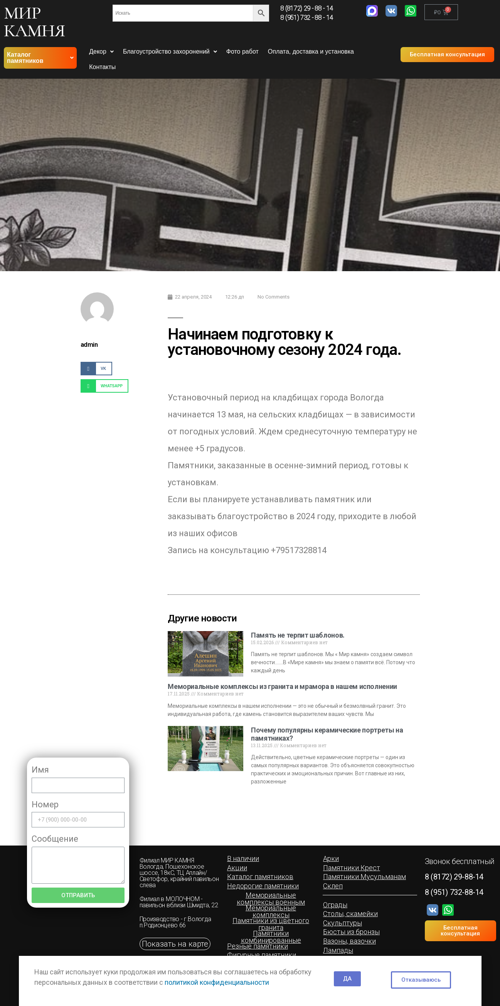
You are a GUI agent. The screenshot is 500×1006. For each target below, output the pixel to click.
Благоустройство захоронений (170, 51)
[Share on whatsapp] (105, 386)
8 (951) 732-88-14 (454, 892)
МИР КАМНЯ (34, 21)
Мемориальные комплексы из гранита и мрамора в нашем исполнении (282, 686)
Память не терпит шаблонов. (298, 635)
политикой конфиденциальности (217, 982)
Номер (45, 804)
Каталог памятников (40, 57)
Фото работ (242, 51)
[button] (447, 54)
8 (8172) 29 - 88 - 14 (307, 8)
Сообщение (55, 839)
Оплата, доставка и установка (311, 51)
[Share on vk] (96, 368)
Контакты (102, 67)
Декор (101, 51)
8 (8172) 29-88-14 (454, 876)
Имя (40, 770)
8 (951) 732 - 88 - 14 (307, 17)
